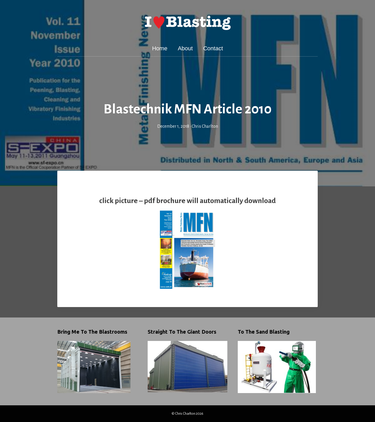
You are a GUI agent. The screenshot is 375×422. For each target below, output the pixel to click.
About (185, 48)
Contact (213, 48)
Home (159, 48)
